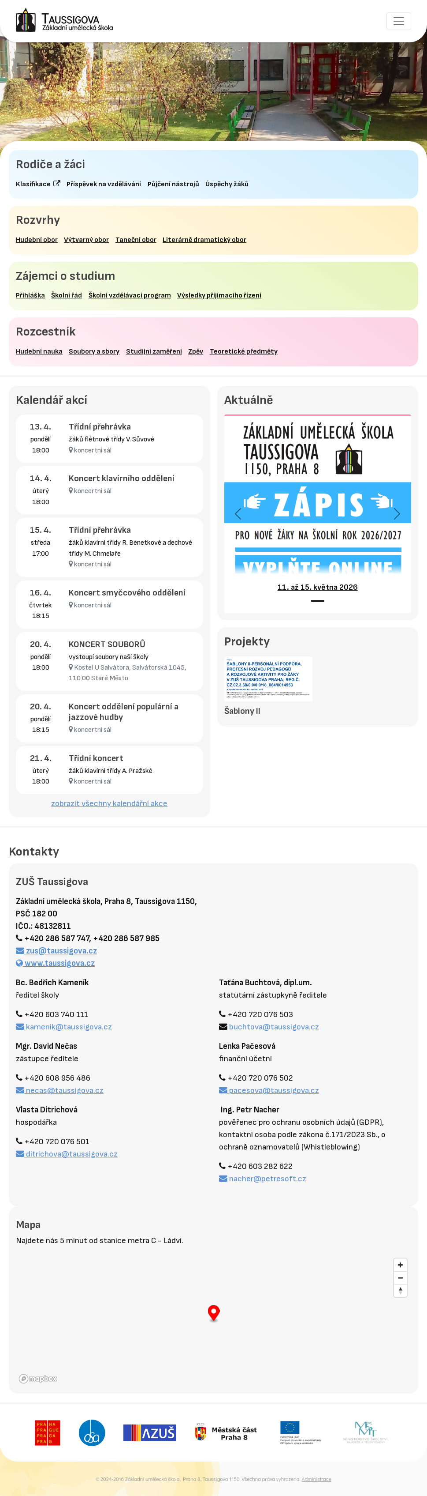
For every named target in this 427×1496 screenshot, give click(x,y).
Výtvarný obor (86, 240)
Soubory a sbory (94, 351)
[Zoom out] (400, 1277)
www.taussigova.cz (55, 963)
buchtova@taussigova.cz (274, 1027)
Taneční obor (135, 240)
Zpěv (195, 351)
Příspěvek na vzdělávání (104, 184)
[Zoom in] (400, 1265)
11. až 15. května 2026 (318, 587)
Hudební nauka (39, 351)
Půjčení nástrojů (173, 184)
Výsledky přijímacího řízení (219, 295)
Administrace (316, 1478)
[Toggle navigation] (398, 21)
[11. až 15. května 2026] (317, 601)
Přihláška (30, 295)
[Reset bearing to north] (400, 1290)
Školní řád (66, 295)
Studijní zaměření (154, 351)
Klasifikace (38, 184)
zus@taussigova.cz (56, 951)
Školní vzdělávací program (130, 295)
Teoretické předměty (244, 351)
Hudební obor (37, 240)
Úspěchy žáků (227, 184)
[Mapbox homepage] (38, 1379)
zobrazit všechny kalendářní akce (109, 804)
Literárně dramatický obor (204, 240)
